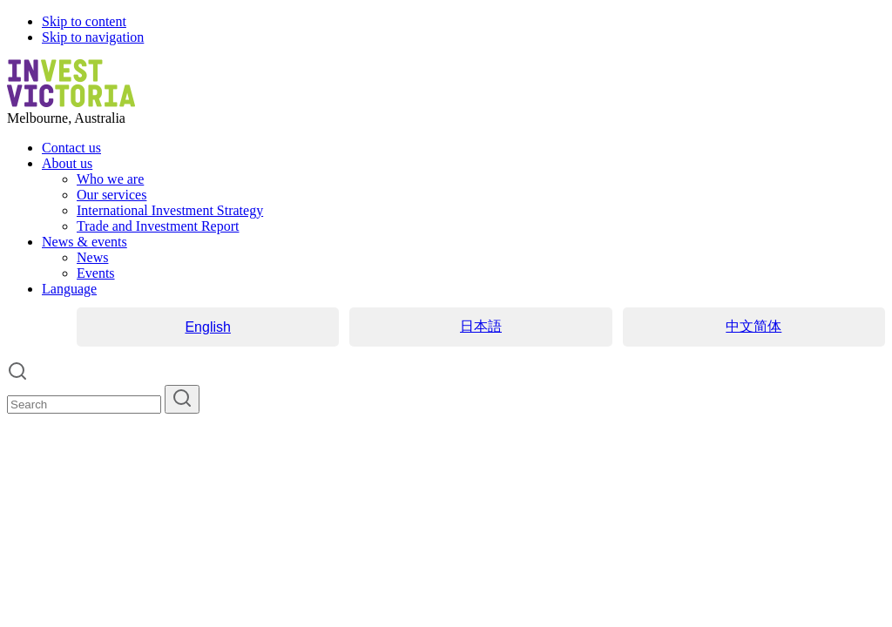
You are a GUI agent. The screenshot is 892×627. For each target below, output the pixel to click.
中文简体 (753, 326)
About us (67, 163)
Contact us (71, 147)
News (92, 257)
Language (69, 288)
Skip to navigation (93, 37)
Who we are (110, 179)
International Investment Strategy (170, 210)
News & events (84, 241)
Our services (111, 194)
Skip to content (84, 21)
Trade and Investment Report (158, 226)
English (207, 327)
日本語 (481, 326)
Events (96, 273)
